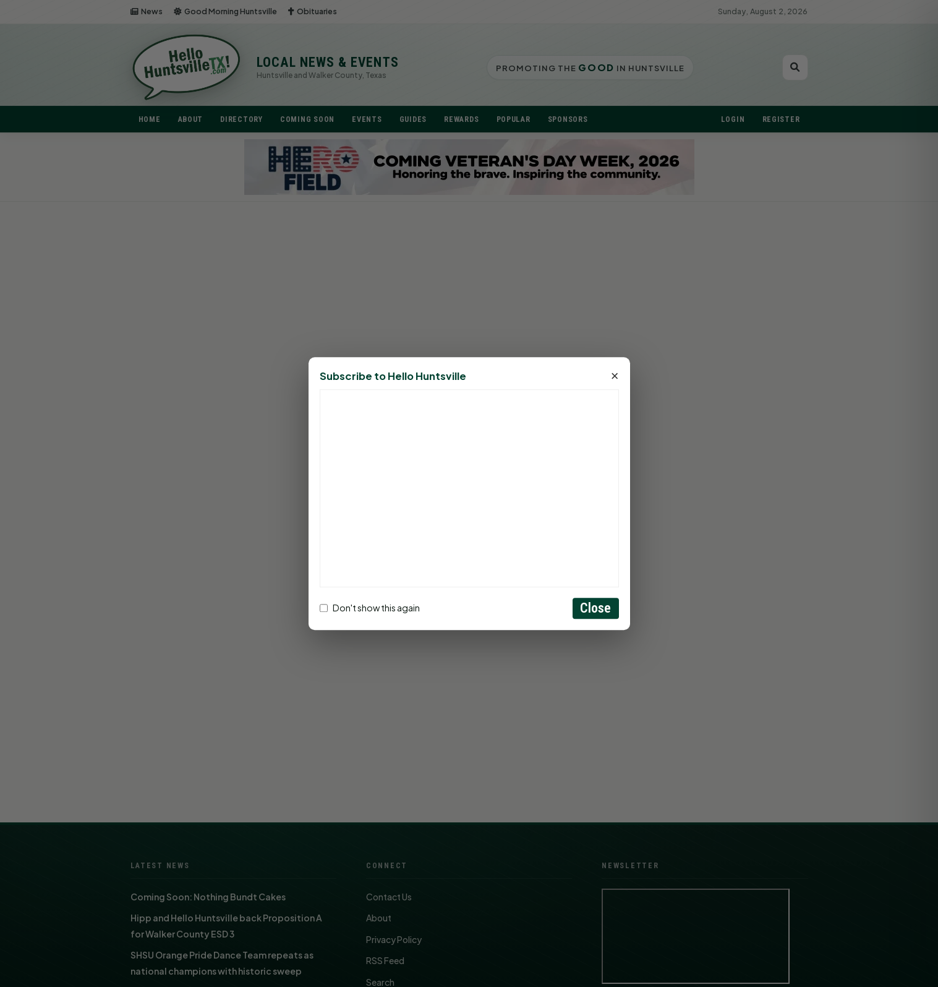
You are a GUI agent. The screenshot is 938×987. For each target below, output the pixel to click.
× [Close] (615, 376)
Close (596, 608)
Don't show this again (370, 608)
